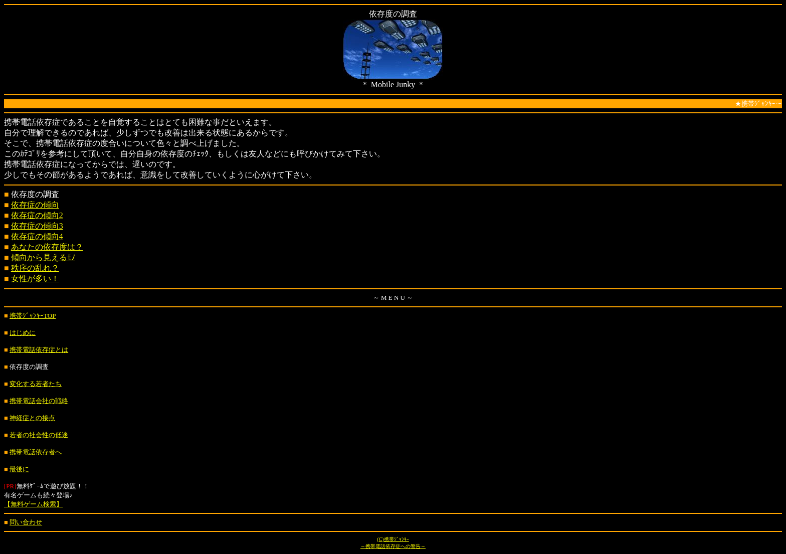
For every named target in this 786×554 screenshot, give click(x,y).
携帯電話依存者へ (36, 452)
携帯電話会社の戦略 (39, 401)
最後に (19, 469)
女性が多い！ (35, 278)
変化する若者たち (36, 384)
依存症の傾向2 (37, 215)
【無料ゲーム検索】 (33, 504)
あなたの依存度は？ (47, 247)
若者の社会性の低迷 (39, 435)
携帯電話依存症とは (39, 349)
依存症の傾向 (35, 205)
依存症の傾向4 (37, 236)
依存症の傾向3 (37, 226)
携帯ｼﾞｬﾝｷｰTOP (33, 315)
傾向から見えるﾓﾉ (43, 257)
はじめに (23, 332)
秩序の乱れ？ (35, 268)
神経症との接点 (32, 418)
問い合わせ (26, 522)
